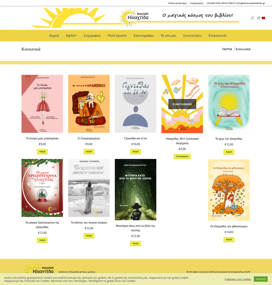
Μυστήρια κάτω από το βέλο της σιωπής (135, 228)
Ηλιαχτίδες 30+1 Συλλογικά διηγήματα (182, 141)
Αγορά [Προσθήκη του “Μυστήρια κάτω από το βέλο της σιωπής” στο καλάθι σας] (135, 243)
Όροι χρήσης (88, 271)
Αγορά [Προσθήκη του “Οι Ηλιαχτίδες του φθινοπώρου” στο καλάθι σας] (229, 239)
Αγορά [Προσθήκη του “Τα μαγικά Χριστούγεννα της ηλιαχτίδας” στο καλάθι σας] (42, 240)
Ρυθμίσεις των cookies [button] (238, 279)
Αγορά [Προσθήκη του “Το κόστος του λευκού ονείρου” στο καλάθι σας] (89, 235)
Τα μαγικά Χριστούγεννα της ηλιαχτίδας (42, 225)
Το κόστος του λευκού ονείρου (89, 223)
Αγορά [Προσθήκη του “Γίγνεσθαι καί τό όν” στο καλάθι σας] (135, 151)
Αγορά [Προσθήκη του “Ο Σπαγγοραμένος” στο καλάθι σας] (89, 151)
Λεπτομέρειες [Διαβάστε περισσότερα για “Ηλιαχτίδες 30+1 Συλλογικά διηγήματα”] (182, 156)
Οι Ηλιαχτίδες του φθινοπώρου (229, 226)
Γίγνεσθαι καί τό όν (135, 138)
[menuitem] (177, 3)
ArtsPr (247, 271)
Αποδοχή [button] (261, 278)
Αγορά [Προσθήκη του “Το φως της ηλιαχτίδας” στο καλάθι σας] (229, 151)
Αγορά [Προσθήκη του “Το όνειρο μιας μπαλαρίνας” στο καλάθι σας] (42, 151)
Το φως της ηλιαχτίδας (228, 139)
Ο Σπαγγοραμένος (89, 138)
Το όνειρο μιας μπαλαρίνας (42, 138)
